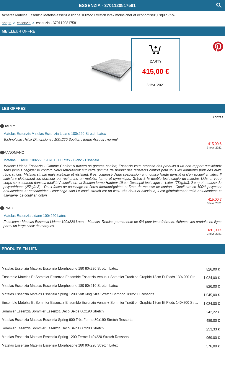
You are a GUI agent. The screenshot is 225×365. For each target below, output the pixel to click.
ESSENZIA (24, 23)
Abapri (6, 23)
